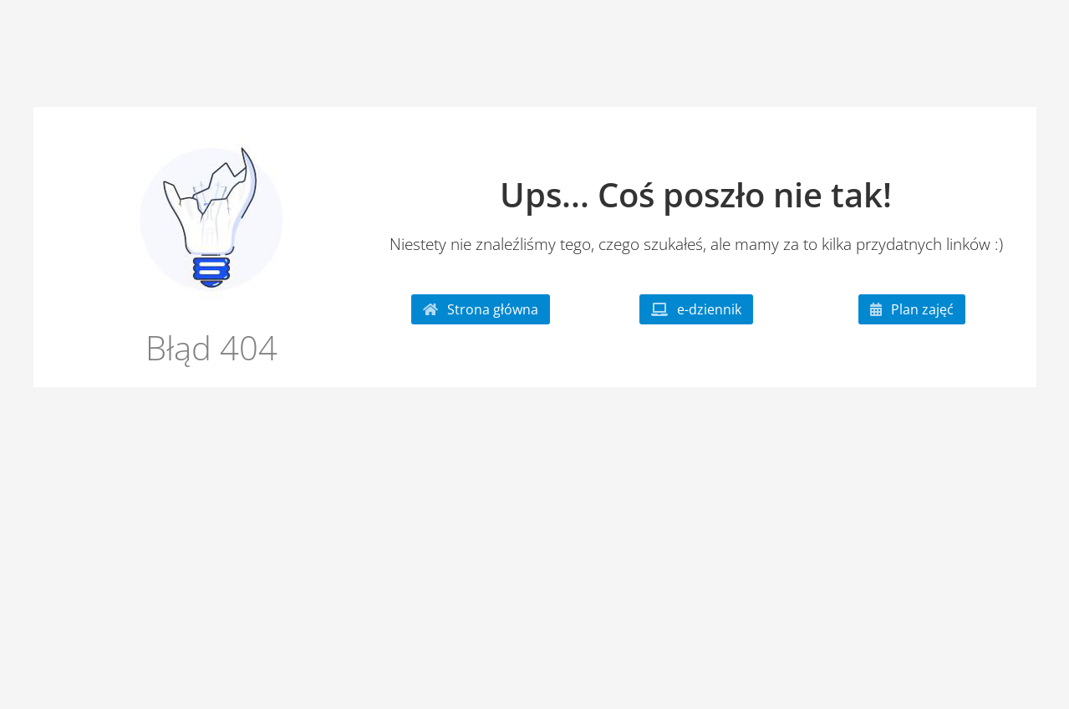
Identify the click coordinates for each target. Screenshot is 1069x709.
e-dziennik (696, 309)
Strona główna (480, 309)
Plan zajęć (912, 309)
